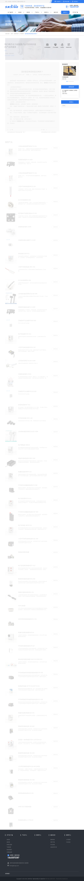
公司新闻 (68, 839)
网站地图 (67, 1)
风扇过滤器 (9, 844)
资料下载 (52, 842)
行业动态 (68, 842)
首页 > (12, 33)
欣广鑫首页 (10, 12)
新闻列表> (16, 33)
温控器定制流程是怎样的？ (31, 33)
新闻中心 (65, 12)
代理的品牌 (9, 852)
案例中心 (46, 12)
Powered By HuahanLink (62, 878)
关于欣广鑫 (75, 12)
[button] (68, 81)
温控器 (28, 12)
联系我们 (76, 1)
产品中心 (37, 12)
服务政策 (52, 839)
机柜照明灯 (9, 849)
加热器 (19, 12)
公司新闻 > (22, 33)
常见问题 (52, 844)
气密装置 (9, 847)
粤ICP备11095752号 (50, 878)
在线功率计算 (53, 847)
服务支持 (56, 12)
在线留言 (58, 1)
